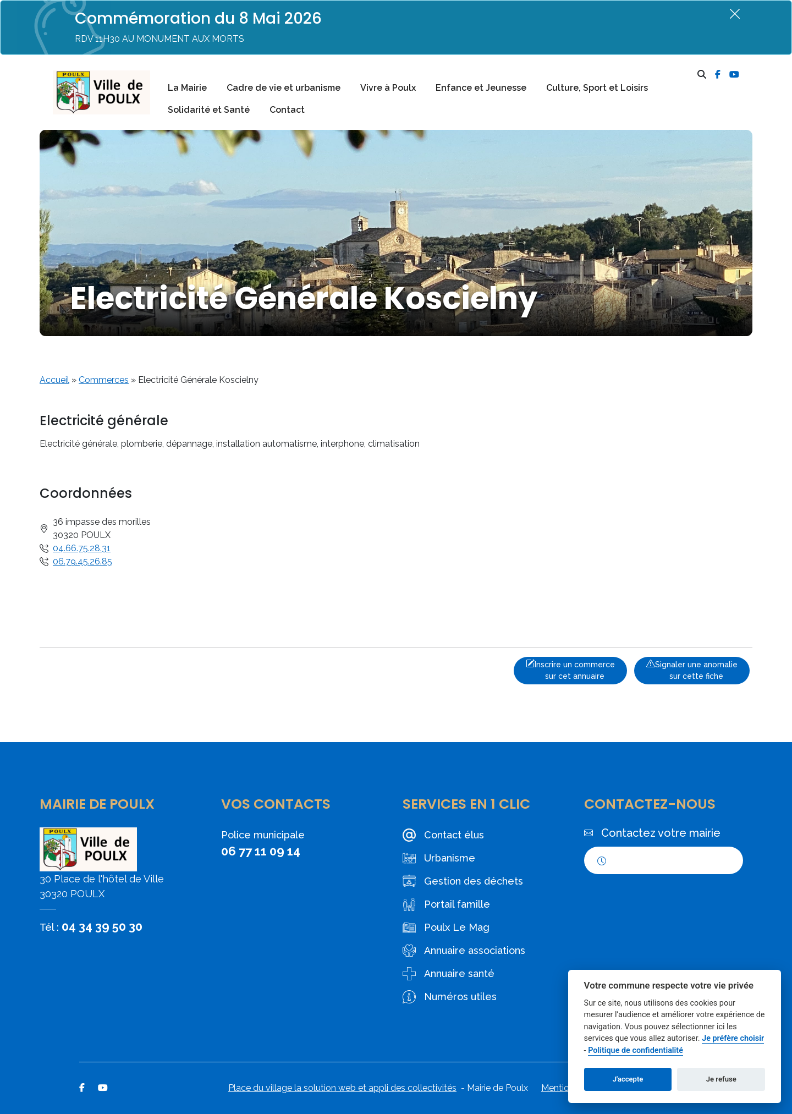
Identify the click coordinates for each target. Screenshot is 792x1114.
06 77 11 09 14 (260, 851)
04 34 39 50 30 (102, 926)
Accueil (54, 380)
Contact (287, 110)
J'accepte (628, 1079)
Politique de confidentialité (635, 1050)
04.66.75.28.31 (82, 548)
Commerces (104, 380)
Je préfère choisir (733, 1038)
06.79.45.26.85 (82, 561)
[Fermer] (735, 13)
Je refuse (721, 1079)
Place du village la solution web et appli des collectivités (342, 1088)
